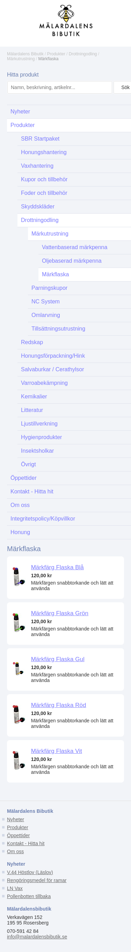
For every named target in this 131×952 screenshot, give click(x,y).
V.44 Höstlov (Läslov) (30, 872)
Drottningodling (83, 53)
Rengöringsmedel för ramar (36, 880)
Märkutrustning (21, 58)
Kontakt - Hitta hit (25, 843)
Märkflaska (48, 58)
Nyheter (15, 819)
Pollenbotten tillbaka (29, 896)
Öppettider (18, 835)
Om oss (15, 851)
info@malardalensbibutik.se (37, 936)
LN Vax (15, 888)
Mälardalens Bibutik (25, 53)
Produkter (56, 53)
